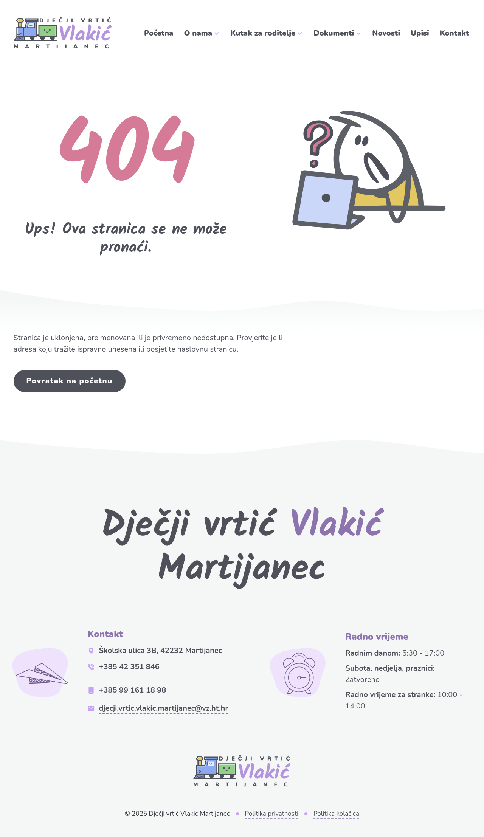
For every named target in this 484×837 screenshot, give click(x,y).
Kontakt (454, 33)
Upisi (420, 33)
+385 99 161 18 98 (127, 690)
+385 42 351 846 (124, 667)
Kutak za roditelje (262, 33)
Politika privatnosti (271, 813)
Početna (159, 33)
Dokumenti (333, 33)
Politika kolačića (336, 813)
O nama (198, 33)
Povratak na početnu (69, 381)
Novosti (386, 33)
